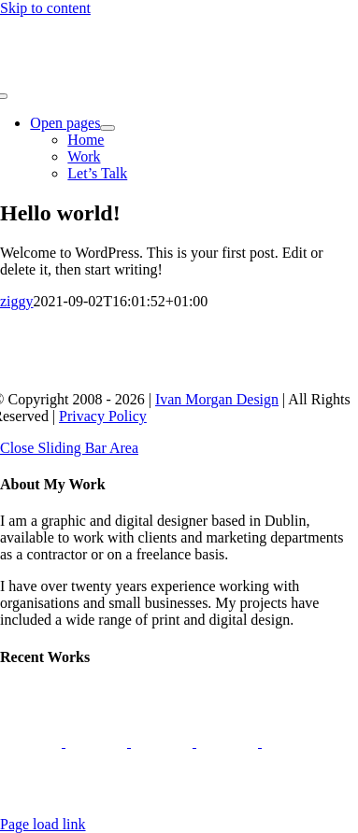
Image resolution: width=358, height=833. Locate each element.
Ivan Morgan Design (217, 399)
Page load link (43, 824)
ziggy (17, 301)
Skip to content (45, 8)
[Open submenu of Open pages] (107, 128)
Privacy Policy (103, 416)
